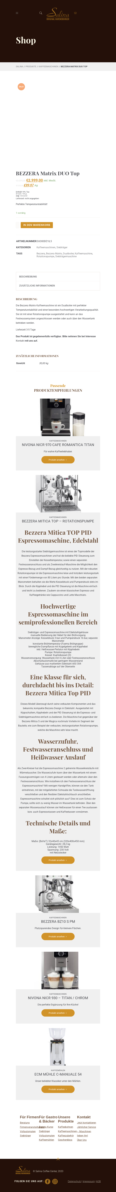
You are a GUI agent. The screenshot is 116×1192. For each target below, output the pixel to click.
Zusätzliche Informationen (37, 285)
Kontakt (20, 340)
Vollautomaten (28, 1131)
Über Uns (82, 1140)
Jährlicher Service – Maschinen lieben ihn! (86, 1131)
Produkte (31, 66)
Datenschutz (74, 1181)
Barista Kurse (46, 1127)
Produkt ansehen (58, 459)
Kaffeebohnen (65, 1127)
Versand (23, 196)
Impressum (89, 1181)
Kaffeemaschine (83, 253)
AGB (98, 1181)
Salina (19, 66)
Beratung (25, 1122)
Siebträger (61, 247)
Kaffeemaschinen (67, 1131)
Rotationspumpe (45, 256)
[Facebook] (48, 1181)
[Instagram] (55, 1181)
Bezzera (41, 253)
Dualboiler (68, 253)
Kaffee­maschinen (48, 66)
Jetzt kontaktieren (86, 1122)
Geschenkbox (65, 1139)
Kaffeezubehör (66, 1135)
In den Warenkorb (36, 225)
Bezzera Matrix (54, 253)
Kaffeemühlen (46, 1139)
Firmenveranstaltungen (32, 1127)
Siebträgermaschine (66, 256)
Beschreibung (28, 276)
